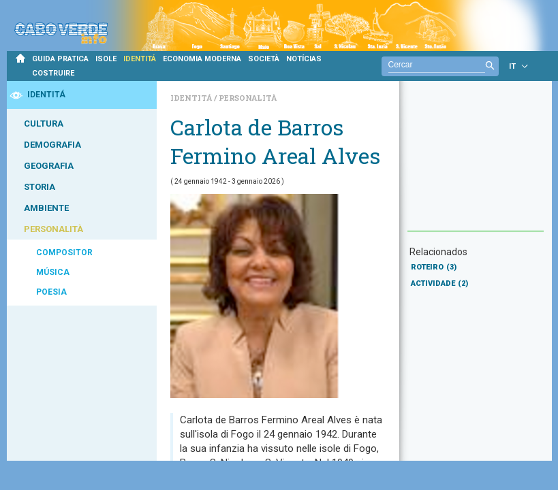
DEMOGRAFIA (52, 145)
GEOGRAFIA (49, 166)
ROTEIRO (433, 267)
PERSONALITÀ (53, 229)
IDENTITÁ (139, 58)
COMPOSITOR (64, 252)
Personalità (248, 98)
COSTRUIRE (53, 73)
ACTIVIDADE (439, 283)
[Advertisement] (475, 163)
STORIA (39, 187)
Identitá (192, 98)
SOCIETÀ (263, 58)
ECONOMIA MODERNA (202, 58)
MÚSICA (52, 272)
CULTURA (43, 123)
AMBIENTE (46, 208)
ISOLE (106, 58)
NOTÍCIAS (304, 58)
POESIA (51, 292)
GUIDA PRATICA (60, 58)
